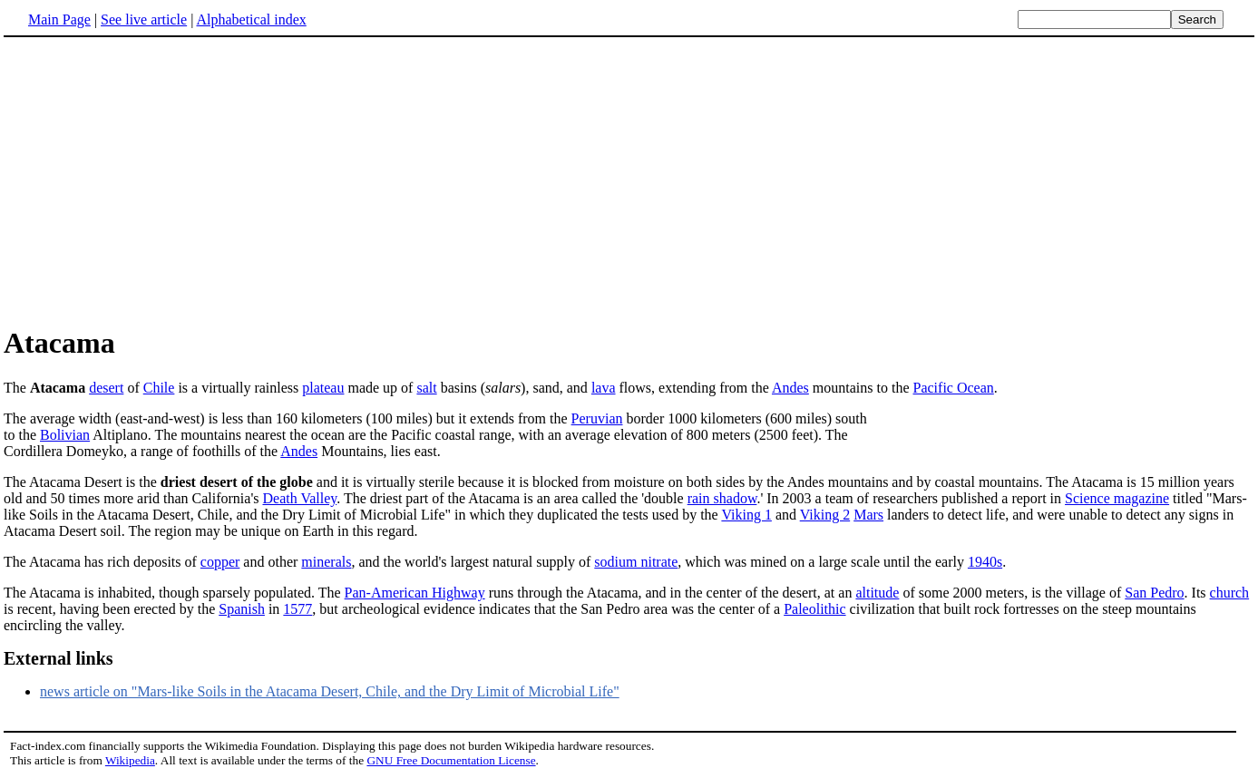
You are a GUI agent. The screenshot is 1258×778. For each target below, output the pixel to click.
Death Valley (299, 498)
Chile (159, 387)
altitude (877, 592)
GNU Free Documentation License (450, 760)
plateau (323, 387)
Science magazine (1117, 498)
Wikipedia (130, 760)
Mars (868, 514)
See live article (144, 19)
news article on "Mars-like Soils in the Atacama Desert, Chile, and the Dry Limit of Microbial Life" (329, 691)
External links (58, 658)
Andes (790, 387)
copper (220, 561)
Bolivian (65, 434)
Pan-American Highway (415, 592)
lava (603, 387)
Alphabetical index (251, 19)
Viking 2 (825, 514)
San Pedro (1154, 592)
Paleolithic (814, 609)
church (1230, 592)
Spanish (242, 609)
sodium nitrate (636, 561)
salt (426, 387)
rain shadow (722, 498)
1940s (985, 561)
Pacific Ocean (953, 387)
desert (106, 387)
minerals (326, 561)
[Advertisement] (156, 180)
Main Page (59, 19)
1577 (297, 609)
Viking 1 (746, 514)
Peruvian (597, 418)
